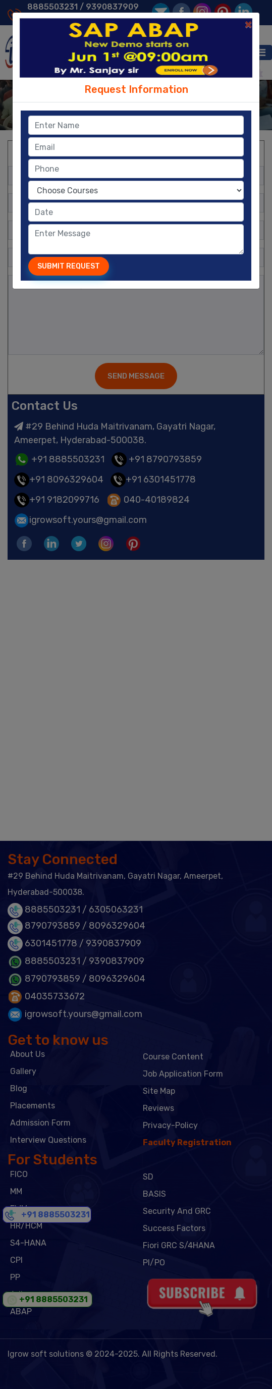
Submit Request (68, 266)
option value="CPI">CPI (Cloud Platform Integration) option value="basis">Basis (136, 190)
